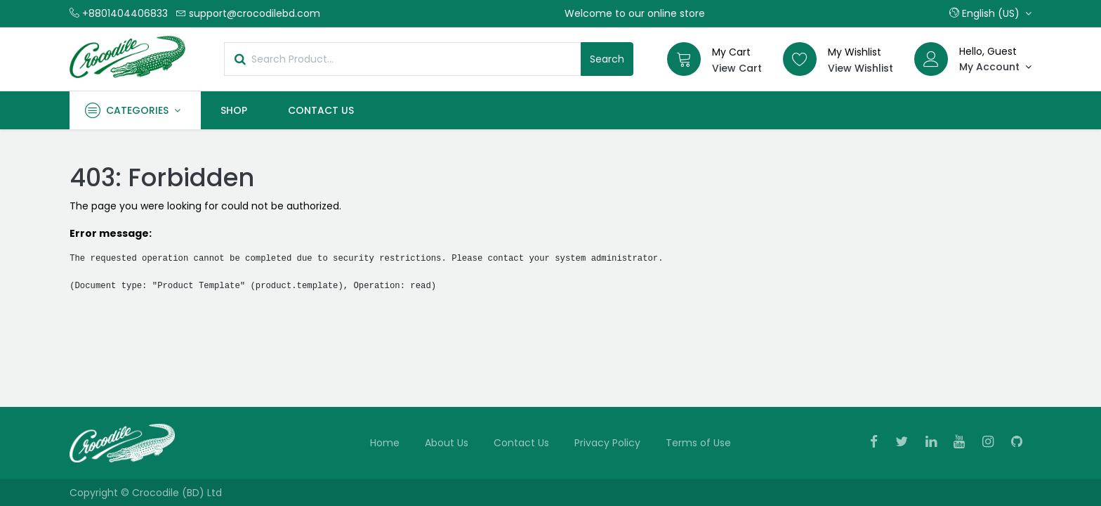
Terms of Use (698, 443)
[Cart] (684, 59)
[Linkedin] (935, 443)
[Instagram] (992, 443)
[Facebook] (878, 443)
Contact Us (521, 443)
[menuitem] (234, 110)
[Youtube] (964, 443)
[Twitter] (906, 443)
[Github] (1021, 443)
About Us (446, 443)
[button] (990, 13)
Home (385, 443)
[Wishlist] (800, 59)
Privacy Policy (607, 443)
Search (607, 59)
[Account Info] (995, 66)
